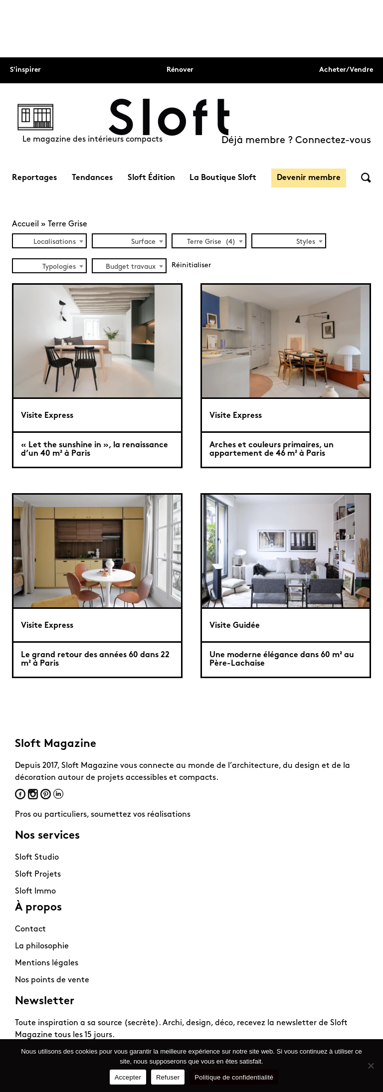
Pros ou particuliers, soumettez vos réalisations (103, 815)
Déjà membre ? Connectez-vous (296, 141)
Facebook (20, 794)
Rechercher (366, 178)
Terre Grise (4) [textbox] (211, 242)
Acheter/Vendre (346, 70)
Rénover (180, 70)
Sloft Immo (35, 892)
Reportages (34, 178)
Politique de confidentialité (233, 1077)
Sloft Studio (37, 858)
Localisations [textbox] (54, 242)
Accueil (25, 224)
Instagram (33, 794)
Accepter (128, 1077)
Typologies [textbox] (59, 267)
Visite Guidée (234, 626)
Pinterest (45, 794)
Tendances (92, 178)
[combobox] (49, 240)
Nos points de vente (52, 980)
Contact (30, 929)
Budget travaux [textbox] (131, 267)
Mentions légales (46, 963)
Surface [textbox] (143, 242)
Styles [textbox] (305, 242)
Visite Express (47, 416)
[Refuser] (371, 1066)
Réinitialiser (191, 265)
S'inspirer (25, 70)
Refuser (168, 1077)
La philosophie (42, 946)
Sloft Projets (38, 875)
